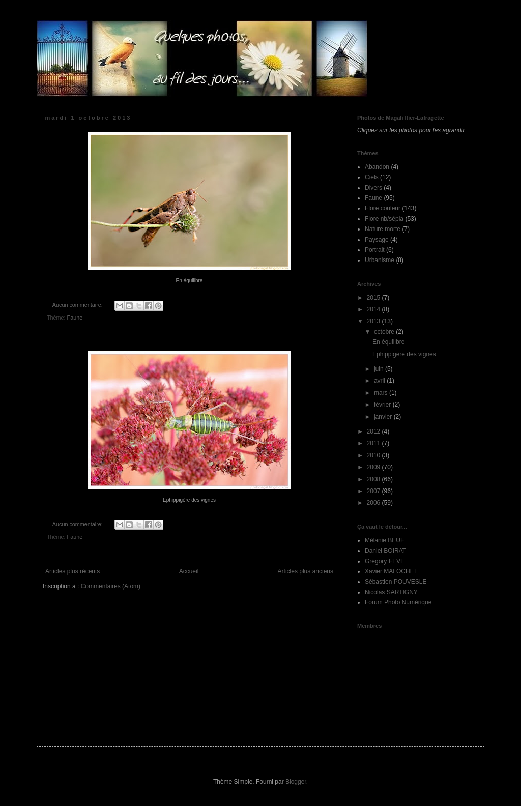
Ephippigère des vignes (404, 354)
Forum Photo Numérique (398, 602)
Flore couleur (382, 208)
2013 (374, 321)
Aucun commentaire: (78, 305)
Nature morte (382, 229)
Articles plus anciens (305, 571)
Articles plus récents (72, 571)
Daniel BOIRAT (385, 550)
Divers (373, 187)
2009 (374, 467)
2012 (374, 431)
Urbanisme (379, 260)
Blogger (295, 781)
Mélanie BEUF (384, 540)
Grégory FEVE (384, 561)
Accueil (189, 571)
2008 (374, 479)
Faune (75, 317)
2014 (374, 309)
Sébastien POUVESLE (395, 581)
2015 (374, 297)
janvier (384, 416)
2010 (374, 455)
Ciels (372, 177)
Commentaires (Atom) (110, 586)
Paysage (377, 239)
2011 (374, 443)
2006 (374, 502)
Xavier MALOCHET (391, 571)
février (383, 404)
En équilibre (388, 342)
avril (380, 380)
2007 (374, 491)
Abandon (377, 166)
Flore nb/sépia (384, 218)
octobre (385, 331)
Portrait (375, 249)
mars (381, 392)
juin (379, 368)
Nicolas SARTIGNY (391, 592)
